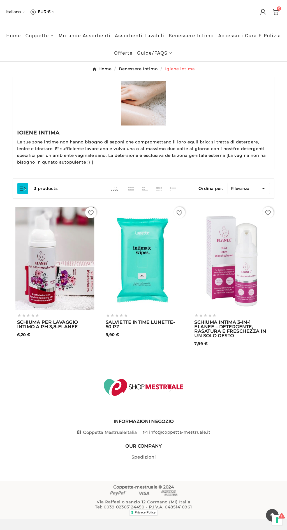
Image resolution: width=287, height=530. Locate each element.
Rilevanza (249, 199)
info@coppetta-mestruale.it (179, 443)
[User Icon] (263, 19)
